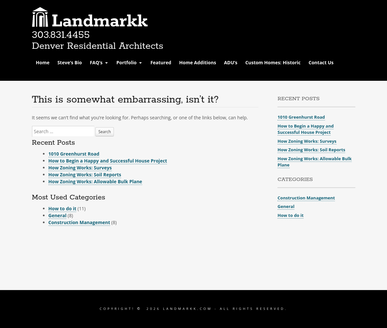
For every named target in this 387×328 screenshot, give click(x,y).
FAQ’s (96, 62)
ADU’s (231, 62)
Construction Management (79, 222)
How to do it (62, 208)
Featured (160, 62)
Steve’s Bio (69, 62)
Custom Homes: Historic (273, 62)
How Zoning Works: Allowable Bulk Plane (95, 181)
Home (42, 62)
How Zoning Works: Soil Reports (84, 174)
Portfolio (126, 62)
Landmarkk (100, 21)
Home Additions (197, 62)
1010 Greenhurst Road (74, 154)
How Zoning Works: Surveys (80, 167)
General (57, 215)
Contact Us (321, 62)
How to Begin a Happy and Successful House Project (107, 161)
